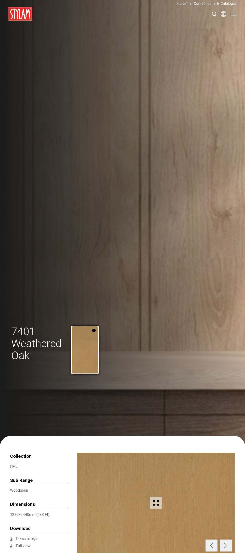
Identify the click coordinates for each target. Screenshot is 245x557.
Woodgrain (19, 490)
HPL (13, 466)
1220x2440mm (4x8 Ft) (29, 514)
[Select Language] (223, 14)
